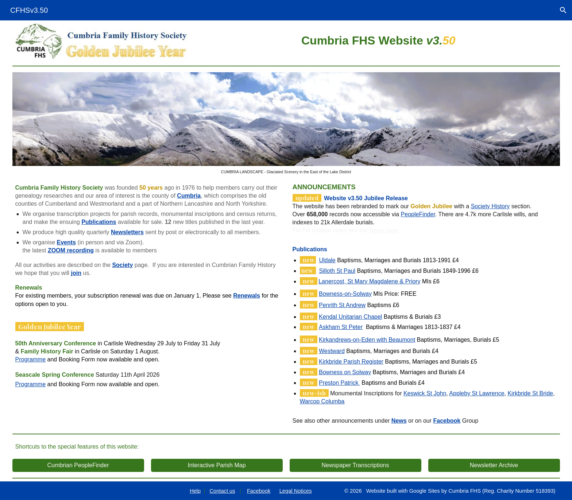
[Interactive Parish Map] (216, 465)
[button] (563, 10)
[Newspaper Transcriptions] (355, 465)
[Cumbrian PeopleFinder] (78, 465)
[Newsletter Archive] (494, 465)
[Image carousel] (286, 123)
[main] (378, 39)
